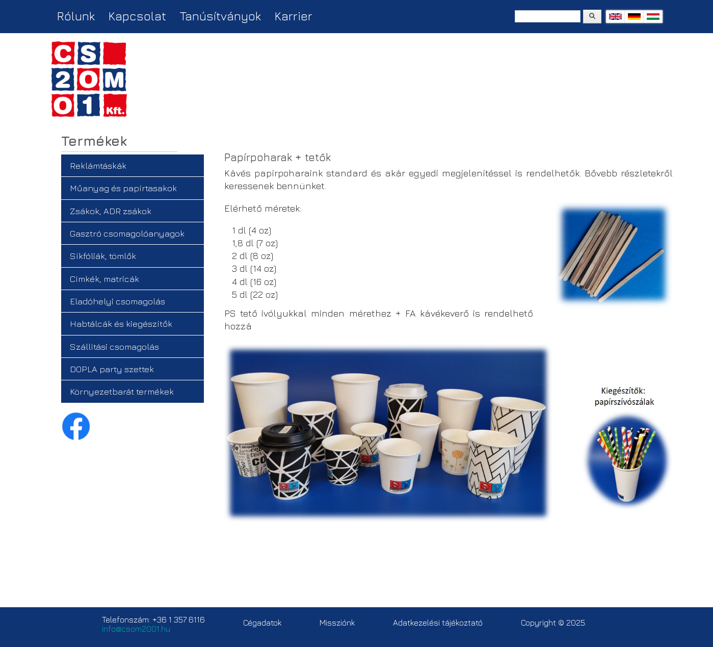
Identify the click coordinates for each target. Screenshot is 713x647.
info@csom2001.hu (136, 628)
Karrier (293, 16)
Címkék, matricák (104, 278)
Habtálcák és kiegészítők (121, 323)
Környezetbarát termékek (122, 391)
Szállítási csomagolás (114, 346)
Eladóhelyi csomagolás (117, 301)
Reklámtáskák (98, 165)
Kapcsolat (137, 16)
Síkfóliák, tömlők (103, 255)
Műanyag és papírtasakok (123, 188)
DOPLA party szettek (112, 369)
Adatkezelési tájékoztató (438, 622)
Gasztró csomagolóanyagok (127, 233)
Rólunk (76, 16)
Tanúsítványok (220, 16)
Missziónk (337, 622)
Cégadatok (262, 622)
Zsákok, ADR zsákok (110, 210)
